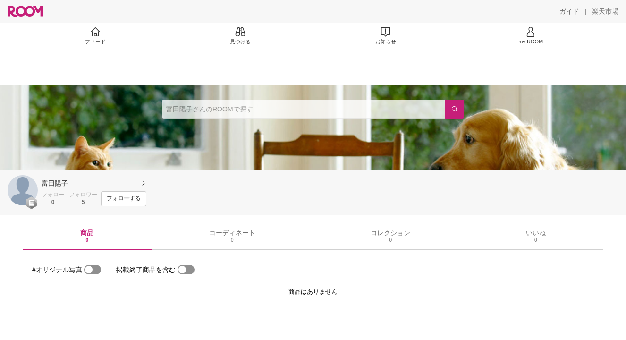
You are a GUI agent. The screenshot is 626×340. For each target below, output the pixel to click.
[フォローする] (123, 198)
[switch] (92, 269)
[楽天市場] (605, 11)
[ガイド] (569, 11)
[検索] (454, 109)
